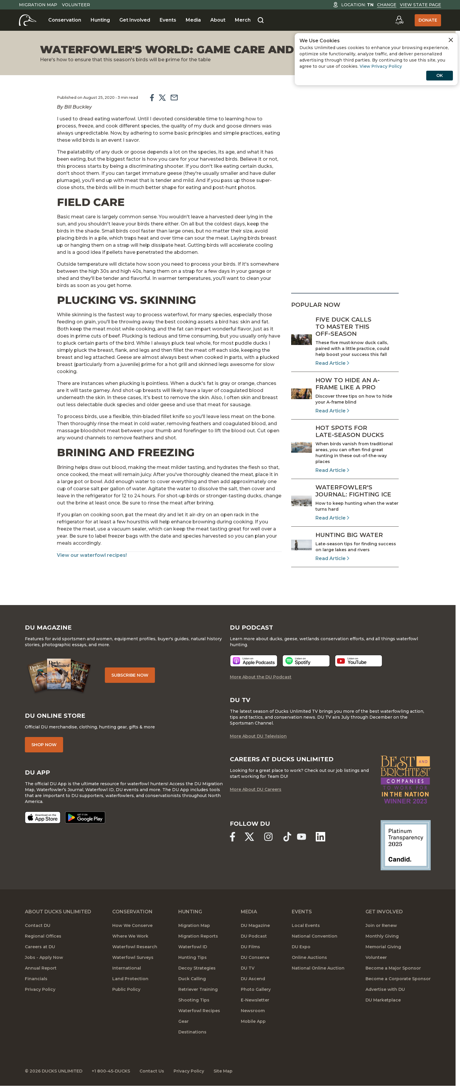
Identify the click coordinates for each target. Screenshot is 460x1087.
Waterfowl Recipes (199, 1010)
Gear (183, 1021)
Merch (243, 20)
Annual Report (41, 968)
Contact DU (37, 925)
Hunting (100, 20)
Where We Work (130, 936)
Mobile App (253, 1021)
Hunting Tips (192, 957)
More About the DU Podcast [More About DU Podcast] (260, 677)
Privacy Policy (40, 989)
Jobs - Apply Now (44, 957)
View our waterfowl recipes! (92, 555)
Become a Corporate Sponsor (398, 978)
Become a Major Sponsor (393, 968)
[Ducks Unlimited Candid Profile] (406, 845)
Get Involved (134, 20)
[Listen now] (254, 661)
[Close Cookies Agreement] (451, 40)
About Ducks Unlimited (58, 912)
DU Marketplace (383, 1000)
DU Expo (301, 946)
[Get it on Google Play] (85, 817)
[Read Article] (345, 341)
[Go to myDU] (399, 20)
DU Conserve (255, 957)
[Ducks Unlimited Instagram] (268, 836)
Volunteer (76, 5)
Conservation (64, 20)
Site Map (223, 1071)
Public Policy (126, 989)
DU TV (247, 968)
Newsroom (253, 1010)
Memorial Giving (383, 946)
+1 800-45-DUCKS (111, 1071)
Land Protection (130, 978)
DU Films (250, 946)
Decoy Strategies (197, 968)
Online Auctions (309, 957)
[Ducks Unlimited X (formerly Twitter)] (249, 836)
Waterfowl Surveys (132, 957)
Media (193, 20)
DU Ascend (253, 978)
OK (439, 75)
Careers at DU (40, 946)
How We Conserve (132, 925)
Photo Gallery (256, 989)
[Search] (261, 20)
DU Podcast (254, 936)
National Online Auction (318, 968)
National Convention (314, 936)
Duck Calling (192, 978)
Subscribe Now (129, 675)
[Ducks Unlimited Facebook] (232, 836)
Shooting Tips (193, 1000)
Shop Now (44, 744)
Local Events (306, 925)
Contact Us (152, 1071)
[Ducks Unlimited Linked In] (320, 836)
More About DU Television (258, 736)
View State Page (420, 4)
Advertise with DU (385, 989)
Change (386, 4)
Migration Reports (198, 936)
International (126, 968)
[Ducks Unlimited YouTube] (301, 836)
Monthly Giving (382, 936)
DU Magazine (255, 925)
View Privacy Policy (381, 66)
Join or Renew (381, 925)
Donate (428, 20)
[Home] (27, 20)
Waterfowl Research (134, 946)
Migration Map (38, 5)
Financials (36, 978)
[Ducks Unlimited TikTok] (287, 836)
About (217, 20)
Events (168, 20)
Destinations (192, 1032)
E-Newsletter (255, 1000)
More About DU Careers (255, 789)
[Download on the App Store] (42, 817)
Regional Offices (43, 936)
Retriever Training (198, 989)
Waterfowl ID (192, 946)
